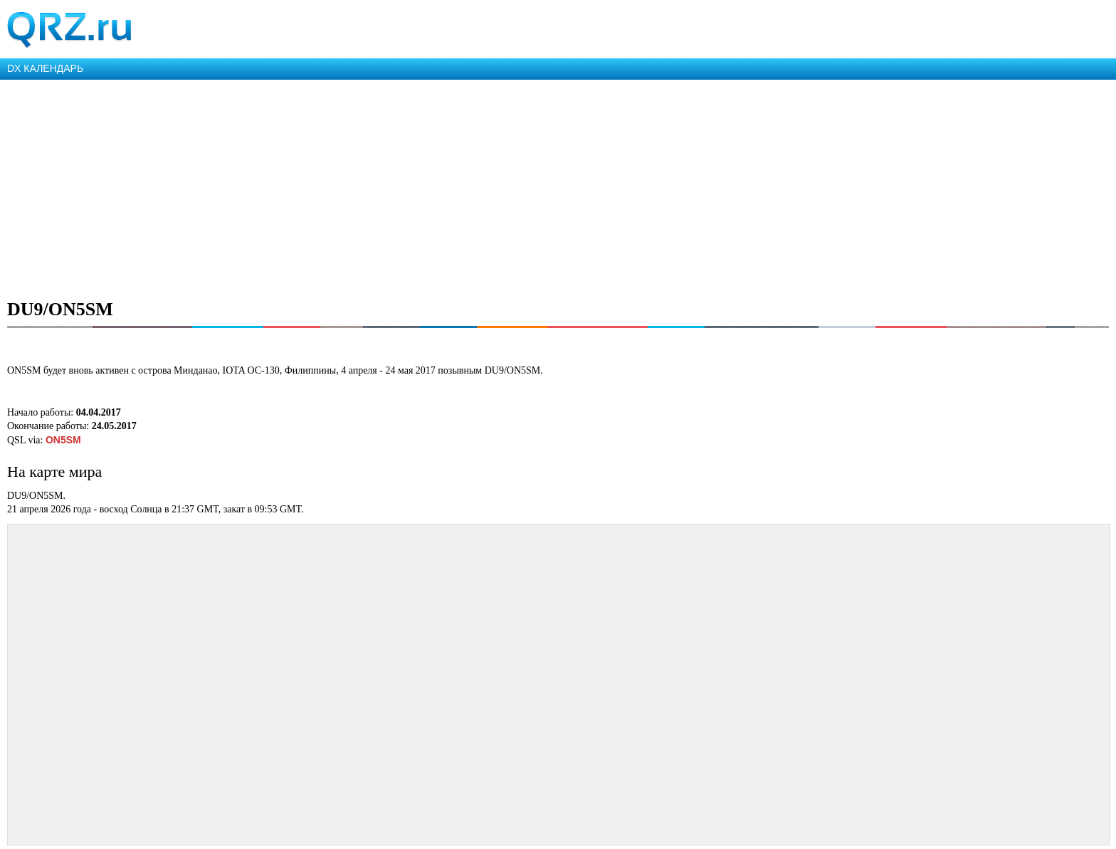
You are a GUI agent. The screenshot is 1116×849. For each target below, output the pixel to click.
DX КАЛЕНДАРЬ (45, 68)
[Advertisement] (427, 186)
